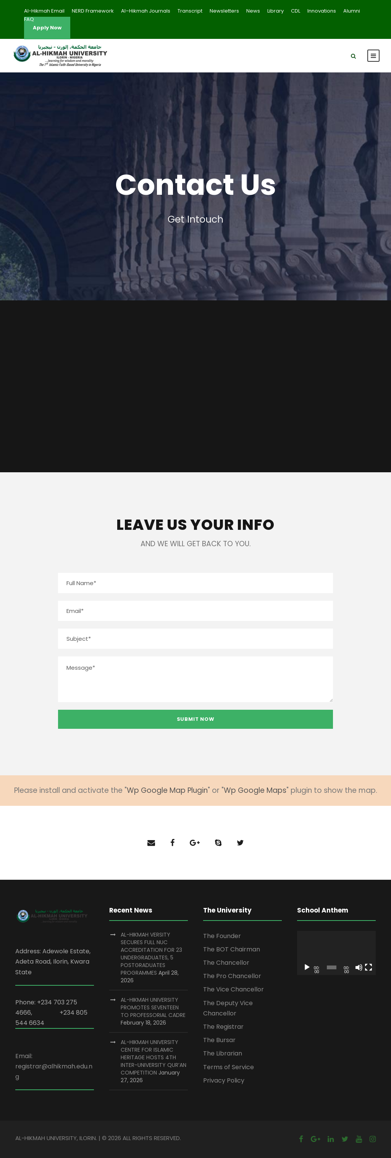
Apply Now (47, 27)
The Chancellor (226, 962)
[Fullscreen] (368, 967)
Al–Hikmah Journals (145, 10)
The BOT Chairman (231, 949)
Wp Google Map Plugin (167, 790)
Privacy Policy (223, 1080)
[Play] (307, 967)
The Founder (222, 936)
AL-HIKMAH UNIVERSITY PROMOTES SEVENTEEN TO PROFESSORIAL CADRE (153, 1007)
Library (275, 10)
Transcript (190, 10)
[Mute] (359, 967)
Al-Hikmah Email (44, 10)
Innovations (321, 10)
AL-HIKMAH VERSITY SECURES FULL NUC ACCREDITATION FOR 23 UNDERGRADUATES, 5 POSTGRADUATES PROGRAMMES (151, 954)
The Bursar (219, 1040)
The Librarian (222, 1053)
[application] (336, 953)
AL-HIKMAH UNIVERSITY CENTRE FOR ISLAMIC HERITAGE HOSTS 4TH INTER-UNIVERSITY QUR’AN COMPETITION (153, 1057)
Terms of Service (228, 1067)
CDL (295, 10)
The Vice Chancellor (233, 989)
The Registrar (223, 1026)
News (253, 10)
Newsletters (224, 10)
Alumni (351, 10)
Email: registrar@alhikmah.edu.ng (53, 1066)
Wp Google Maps (255, 790)
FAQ (29, 19)
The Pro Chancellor (232, 976)
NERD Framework (93, 10)
